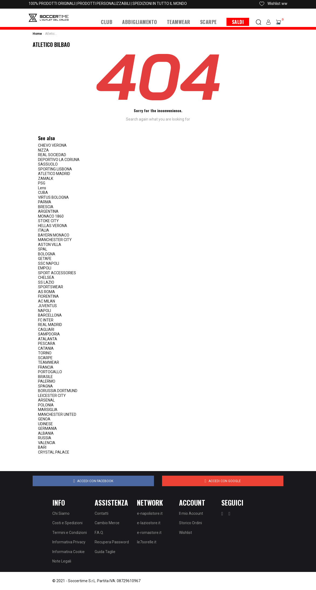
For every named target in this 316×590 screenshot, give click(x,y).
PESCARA (46, 343)
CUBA (43, 192)
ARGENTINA (48, 211)
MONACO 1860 (51, 216)
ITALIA (43, 230)
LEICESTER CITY (52, 395)
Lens (42, 188)
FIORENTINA (48, 296)
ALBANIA (46, 433)
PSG (41, 183)
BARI (42, 447)
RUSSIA (44, 438)
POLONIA (46, 405)
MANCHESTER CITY (55, 240)
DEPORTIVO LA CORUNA (59, 159)
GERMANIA (47, 428)
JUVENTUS (47, 306)
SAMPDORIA (49, 334)
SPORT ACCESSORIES (57, 273)
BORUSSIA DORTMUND (57, 391)
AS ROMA (46, 292)
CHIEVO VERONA (52, 145)
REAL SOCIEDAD (52, 155)
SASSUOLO (48, 164)
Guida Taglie (105, 552)
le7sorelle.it (146, 542)
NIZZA (43, 150)
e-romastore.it (149, 532)
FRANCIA (45, 367)
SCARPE (45, 358)
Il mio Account (191, 513)
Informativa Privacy (68, 542)
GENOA (44, 419)
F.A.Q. (99, 532)
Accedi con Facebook (93, 481)
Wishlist (185, 532)
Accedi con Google (223, 481)
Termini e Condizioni (69, 532)
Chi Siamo (61, 513)
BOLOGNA (46, 254)
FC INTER (45, 320)
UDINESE (45, 424)
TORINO (44, 353)
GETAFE (44, 258)
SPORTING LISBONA (55, 169)
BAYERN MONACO (53, 235)
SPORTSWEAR (50, 287)
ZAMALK (45, 178)
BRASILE (45, 377)
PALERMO (46, 381)
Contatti (101, 513)
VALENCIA (46, 443)
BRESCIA (45, 207)
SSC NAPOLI (48, 263)
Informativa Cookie (68, 552)
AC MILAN (46, 301)
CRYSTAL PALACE (53, 452)
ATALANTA (47, 339)
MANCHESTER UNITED (57, 414)
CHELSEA (46, 277)
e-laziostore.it (148, 523)
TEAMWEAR (48, 362)
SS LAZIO (46, 282)
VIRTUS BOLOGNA (53, 197)
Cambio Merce (107, 523)
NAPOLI (44, 310)
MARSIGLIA (47, 409)
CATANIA (46, 348)
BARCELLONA (50, 315)
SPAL (42, 249)
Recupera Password (112, 542)
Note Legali (61, 561)
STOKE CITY (48, 221)
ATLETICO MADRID (54, 173)
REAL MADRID (50, 325)
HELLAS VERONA (52, 226)
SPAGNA (45, 386)
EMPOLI (44, 268)
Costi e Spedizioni (67, 523)
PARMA (44, 202)
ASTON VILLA (49, 244)
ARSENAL (46, 400)
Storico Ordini (190, 523)
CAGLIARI (46, 329)
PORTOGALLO (50, 372)
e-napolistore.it (150, 513)
